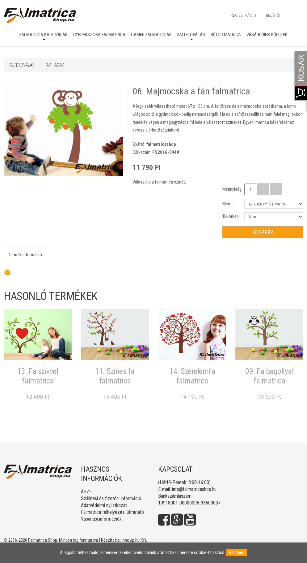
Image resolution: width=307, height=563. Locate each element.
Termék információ (25, 255)
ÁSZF (86, 492)
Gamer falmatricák (151, 34)
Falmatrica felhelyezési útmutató (112, 512)
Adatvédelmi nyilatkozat (104, 505)
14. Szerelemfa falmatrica (192, 375)
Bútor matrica (226, 34)
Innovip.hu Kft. (134, 540)
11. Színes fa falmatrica (115, 375)
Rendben (236, 552)
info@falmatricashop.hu (194, 489)
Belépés (273, 15)
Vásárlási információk (101, 519)
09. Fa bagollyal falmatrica (269, 375)
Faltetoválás (191, 34)
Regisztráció (243, 15)
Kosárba (263, 232)
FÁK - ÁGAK (54, 65)
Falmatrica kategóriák (43, 34)
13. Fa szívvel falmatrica (37, 375)
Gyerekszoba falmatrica (99, 34)
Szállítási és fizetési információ (111, 498)
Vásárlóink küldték (267, 34)
